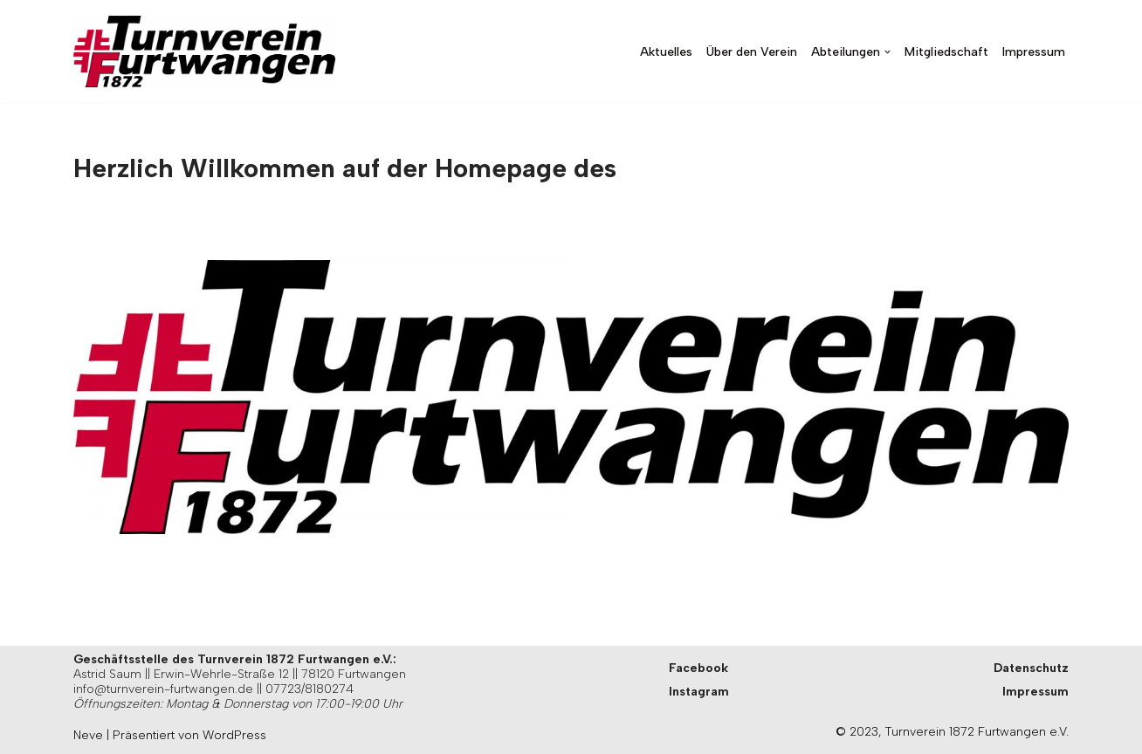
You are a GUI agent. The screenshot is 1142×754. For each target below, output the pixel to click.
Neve (88, 735)
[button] (887, 52)
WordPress (234, 735)
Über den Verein (751, 52)
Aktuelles (666, 52)
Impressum (1033, 52)
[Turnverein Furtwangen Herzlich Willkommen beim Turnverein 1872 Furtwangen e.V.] (204, 51)
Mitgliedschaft (946, 52)
